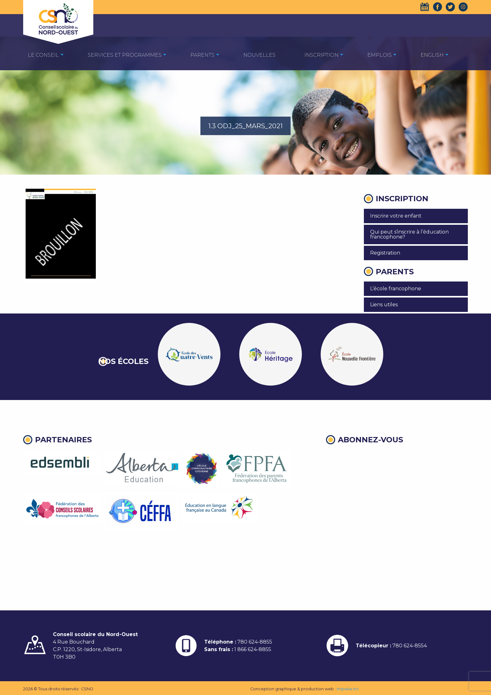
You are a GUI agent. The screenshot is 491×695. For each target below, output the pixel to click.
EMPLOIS (379, 55)
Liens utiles (384, 305)
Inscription (321, 55)
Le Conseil (43, 55)
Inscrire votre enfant (395, 216)
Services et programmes (125, 55)
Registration (385, 253)
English (432, 55)
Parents (202, 55)
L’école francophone (395, 289)
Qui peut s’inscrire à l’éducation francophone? (409, 234)
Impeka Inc (348, 689)
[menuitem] (43, 55)
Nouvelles (259, 55)
